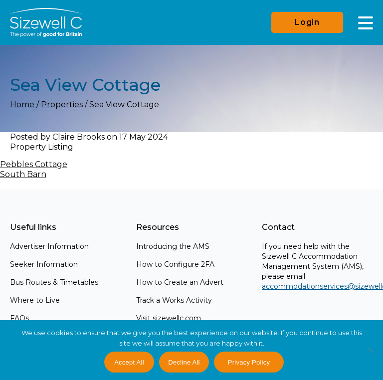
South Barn (23, 174)
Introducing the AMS (172, 246)
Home (22, 104)
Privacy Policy (249, 362)
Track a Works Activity (174, 300)
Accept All (129, 362)
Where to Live (35, 300)
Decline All (183, 362)
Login (307, 22)
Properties (62, 104)
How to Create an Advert (179, 282)
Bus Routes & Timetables (54, 282)
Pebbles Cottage (33, 164)
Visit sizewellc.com (168, 318)
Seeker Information (44, 264)
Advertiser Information (49, 246)
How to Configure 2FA (175, 264)
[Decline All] (371, 355)
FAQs (19, 318)
